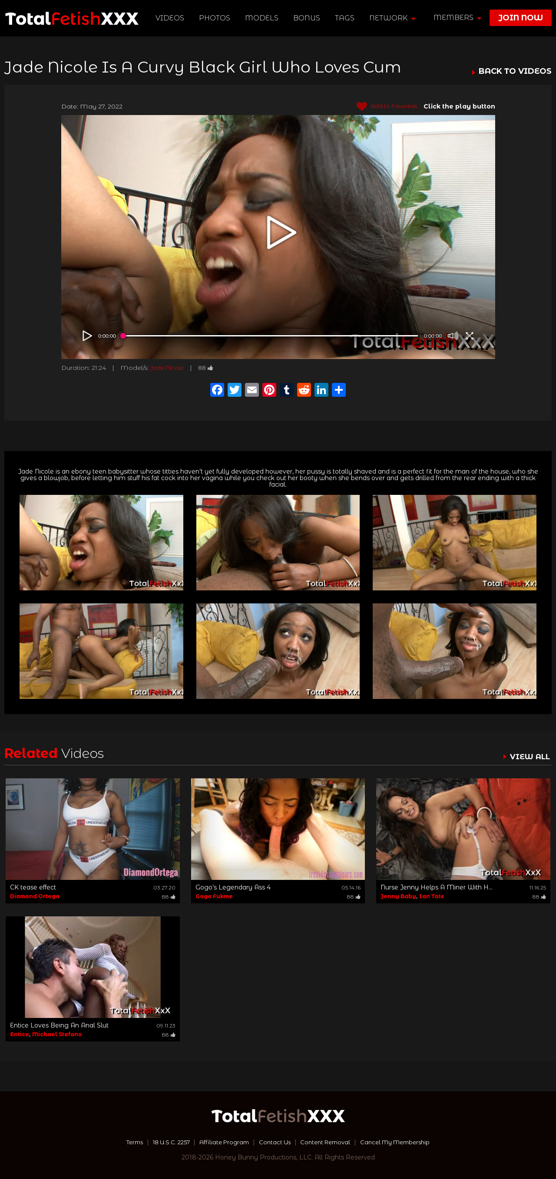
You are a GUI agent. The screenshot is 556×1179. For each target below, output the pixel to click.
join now (520, 18)
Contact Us (274, 1142)
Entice (19, 1034)
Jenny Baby (398, 896)
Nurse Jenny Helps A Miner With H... (437, 887)
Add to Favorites (384, 107)
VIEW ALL (529, 756)
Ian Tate (431, 896)
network (393, 18)
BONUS (307, 18)
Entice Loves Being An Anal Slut (59, 1025)
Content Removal (328, 1142)
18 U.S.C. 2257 (163, 1142)
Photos (215, 18)
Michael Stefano (57, 1034)
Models (262, 18)
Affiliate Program (220, 1142)
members (457, 17)
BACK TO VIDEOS (515, 71)
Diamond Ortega (35, 896)
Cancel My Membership (403, 1142)
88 (210, 368)
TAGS (345, 18)
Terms (123, 1142)
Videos (170, 18)
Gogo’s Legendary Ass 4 (233, 887)
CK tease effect (33, 887)
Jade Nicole (169, 368)
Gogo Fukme (214, 896)
